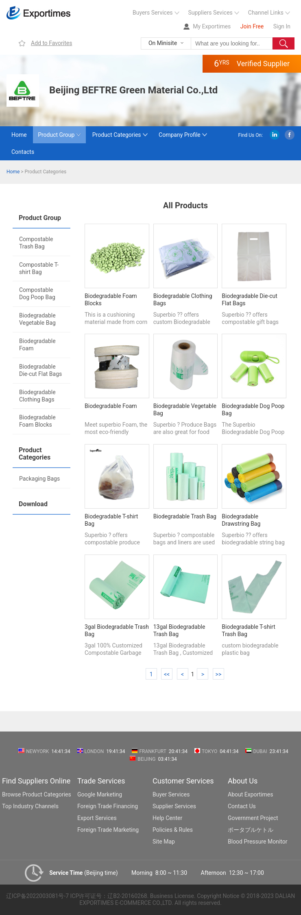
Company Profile (180, 135)
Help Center (167, 818)
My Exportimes (212, 26)
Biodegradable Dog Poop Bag (253, 409)
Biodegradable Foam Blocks (37, 421)
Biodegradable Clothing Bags (37, 396)
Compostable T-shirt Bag (39, 268)
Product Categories (116, 135)
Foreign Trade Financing (107, 806)
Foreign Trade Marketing (108, 830)
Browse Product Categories (36, 794)
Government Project (253, 818)
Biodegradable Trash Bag (184, 516)
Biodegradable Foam (37, 345)
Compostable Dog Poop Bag (37, 293)
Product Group (56, 135)
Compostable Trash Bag (36, 243)
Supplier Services (174, 806)
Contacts (22, 152)
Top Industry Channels (30, 806)
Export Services (97, 818)
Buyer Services (171, 794)
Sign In (281, 26)
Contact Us (242, 806)
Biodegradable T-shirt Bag (111, 520)
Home (19, 135)
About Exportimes (250, 794)
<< (167, 674)
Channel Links (266, 12)
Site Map (164, 841)
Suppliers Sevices (210, 12)
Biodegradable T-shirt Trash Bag (248, 630)
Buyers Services (153, 12)
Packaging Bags (39, 478)
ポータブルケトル (250, 830)
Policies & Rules (173, 830)
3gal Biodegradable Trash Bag (117, 630)
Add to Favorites (51, 43)
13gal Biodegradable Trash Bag (179, 630)
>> (219, 674)
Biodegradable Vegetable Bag (37, 319)
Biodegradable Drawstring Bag (241, 520)
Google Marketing (99, 794)
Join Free (252, 26)
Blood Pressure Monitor (258, 841)
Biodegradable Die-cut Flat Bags (40, 370)
